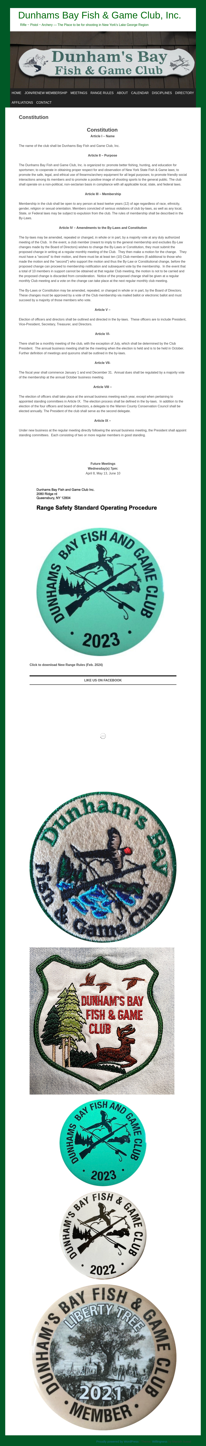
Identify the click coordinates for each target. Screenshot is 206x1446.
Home (16, 93)
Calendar (140, 93)
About (122, 93)
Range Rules (102, 93)
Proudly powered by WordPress (117, 1441)
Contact (44, 102)
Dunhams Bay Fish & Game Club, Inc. (99, 15)
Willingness (159, 1441)
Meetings (78, 93)
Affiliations (22, 102)
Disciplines (162, 93)
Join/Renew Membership (46, 93)
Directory (184, 93)
